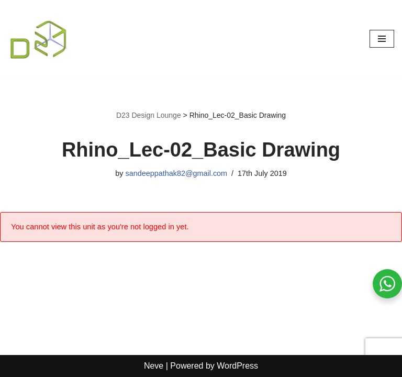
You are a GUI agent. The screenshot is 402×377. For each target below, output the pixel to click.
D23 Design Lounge (148, 115)
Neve (153, 365)
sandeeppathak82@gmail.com (176, 173)
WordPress (237, 365)
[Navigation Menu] (382, 39)
